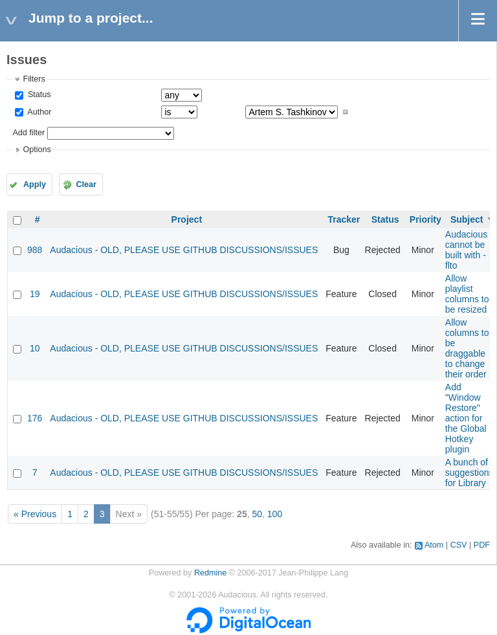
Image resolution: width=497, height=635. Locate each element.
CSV (458, 545)
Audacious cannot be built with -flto (466, 250)
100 (274, 514)
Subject (466, 219)
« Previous (35, 514)
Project (186, 219)
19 (35, 294)
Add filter (28, 132)
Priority (425, 219)
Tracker (343, 219)
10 (35, 348)
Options (36, 149)
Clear (86, 184)
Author (38, 112)
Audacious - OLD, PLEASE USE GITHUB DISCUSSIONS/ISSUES (184, 250)
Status (37, 94)
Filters (34, 79)
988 (34, 250)
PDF (482, 545)
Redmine (210, 572)
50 (257, 514)
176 (34, 418)
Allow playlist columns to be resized (467, 294)
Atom (434, 545)
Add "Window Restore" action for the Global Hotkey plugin (466, 418)
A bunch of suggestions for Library (469, 472)
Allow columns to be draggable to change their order (467, 348)
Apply (34, 184)
